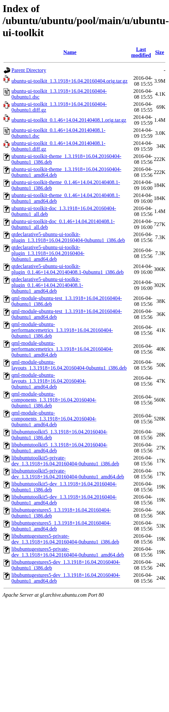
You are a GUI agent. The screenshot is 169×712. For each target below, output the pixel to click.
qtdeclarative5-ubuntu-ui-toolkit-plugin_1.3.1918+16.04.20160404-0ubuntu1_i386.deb (68, 237)
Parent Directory (28, 70)
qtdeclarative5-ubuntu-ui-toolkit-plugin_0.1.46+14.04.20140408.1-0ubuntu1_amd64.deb (47, 285)
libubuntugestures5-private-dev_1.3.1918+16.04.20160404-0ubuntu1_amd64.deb (67, 552)
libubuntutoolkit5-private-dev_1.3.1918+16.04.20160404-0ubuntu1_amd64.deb (67, 473)
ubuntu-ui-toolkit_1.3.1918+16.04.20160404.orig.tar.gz (69, 81)
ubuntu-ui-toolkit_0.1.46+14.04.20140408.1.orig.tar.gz (68, 120)
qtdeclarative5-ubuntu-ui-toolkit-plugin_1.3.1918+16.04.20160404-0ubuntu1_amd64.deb (47, 253)
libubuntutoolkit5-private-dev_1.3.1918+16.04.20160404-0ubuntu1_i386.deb (65, 460)
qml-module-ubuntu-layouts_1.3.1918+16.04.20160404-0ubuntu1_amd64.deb (48, 381)
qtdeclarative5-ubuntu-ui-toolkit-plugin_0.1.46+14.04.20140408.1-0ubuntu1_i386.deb (67, 269)
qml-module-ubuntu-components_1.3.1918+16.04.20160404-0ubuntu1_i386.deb (53, 399)
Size (159, 52)
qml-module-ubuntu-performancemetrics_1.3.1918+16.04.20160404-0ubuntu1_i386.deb (62, 330)
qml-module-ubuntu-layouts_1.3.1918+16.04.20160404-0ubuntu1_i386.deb (69, 365)
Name (69, 52)
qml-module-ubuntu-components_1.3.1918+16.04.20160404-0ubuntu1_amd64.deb (53, 418)
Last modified (141, 52)
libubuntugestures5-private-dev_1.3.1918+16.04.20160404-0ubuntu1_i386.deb (65, 539)
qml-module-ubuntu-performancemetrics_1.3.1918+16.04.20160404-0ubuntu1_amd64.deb (62, 349)
